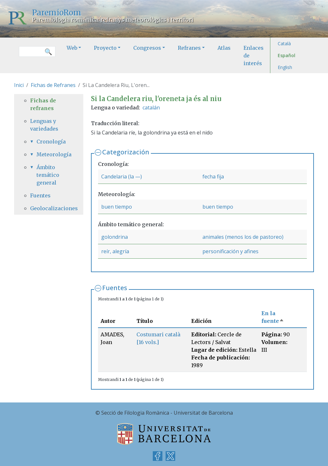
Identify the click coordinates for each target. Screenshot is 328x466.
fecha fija (213, 176)
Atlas (224, 48)
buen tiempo (116, 206)
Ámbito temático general (48, 175)
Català (284, 43)
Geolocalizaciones (48, 208)
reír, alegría (115, 251)
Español (286, 55)
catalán (151, 107)
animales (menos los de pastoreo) (242, 236)
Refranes (189, 48)
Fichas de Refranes (53, 85)
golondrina (114, 236)
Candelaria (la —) (121, 176)
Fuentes (114, 287)
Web (72, 48)
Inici (19, 85)
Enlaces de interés (253, 55)
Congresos (147, 48)
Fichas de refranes (43, 104)
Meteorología (52, 154)
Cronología (51, 141)
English (285, 67)
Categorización (125, 152)
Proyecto (105, 48)
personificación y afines (230, 251)
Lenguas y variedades (44, 125)
